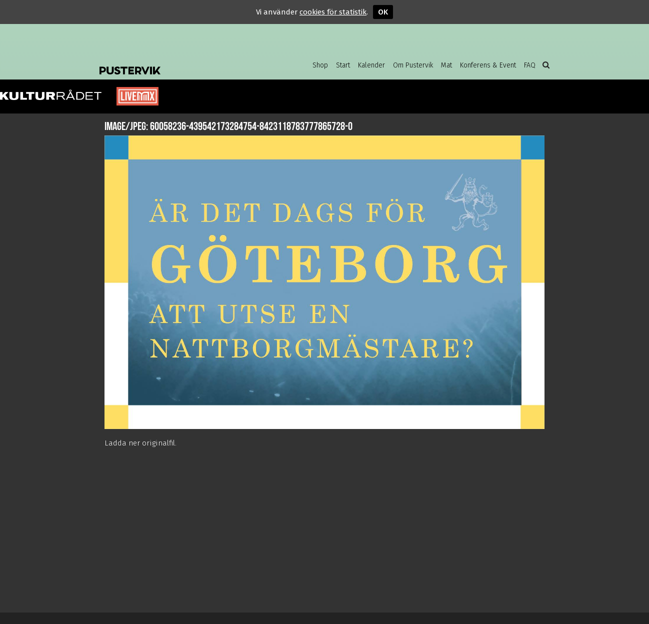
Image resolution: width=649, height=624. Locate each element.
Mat (446, 65)
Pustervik (180, 62)
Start (343, 65)
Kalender (371, 65)
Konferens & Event (488, 65)
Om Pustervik (413, 65)
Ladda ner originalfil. (140, 443)
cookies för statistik (333, 12)
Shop (320, 65)
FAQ (530, 65)
